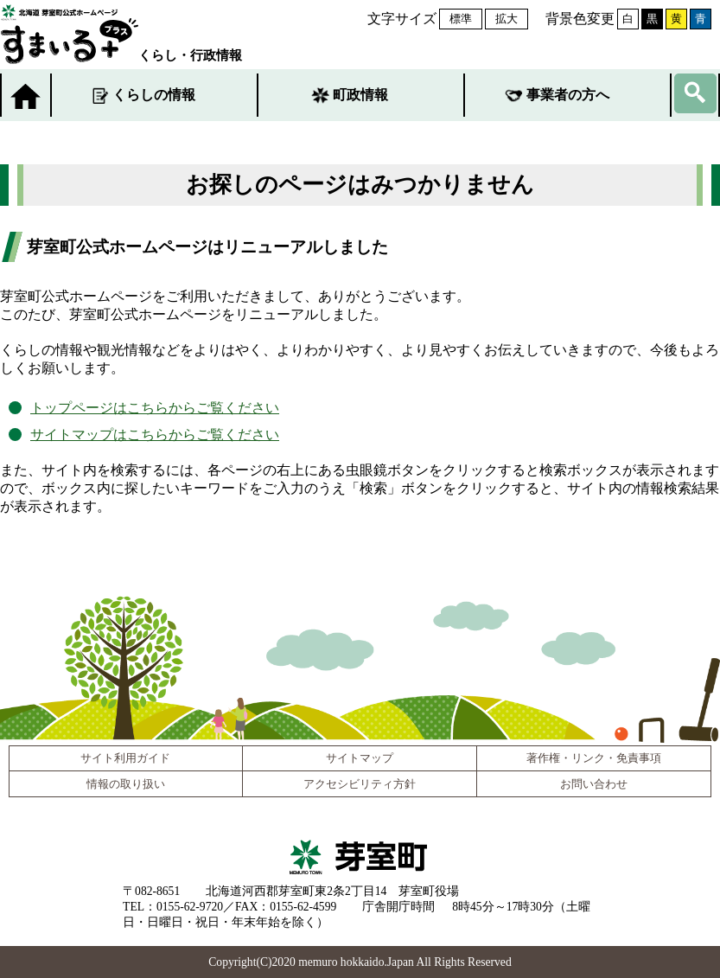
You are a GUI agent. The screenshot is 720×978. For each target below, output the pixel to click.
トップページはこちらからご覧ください (154, 407)
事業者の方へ (567, 94)
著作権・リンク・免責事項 (593, 758)
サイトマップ (359, 758)
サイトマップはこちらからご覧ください (154, 434)
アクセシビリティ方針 (359, 784)
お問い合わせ (594, 784)
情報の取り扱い (125, 784)
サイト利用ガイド (125, 758)
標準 (460, 18)
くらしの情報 (153, 94)
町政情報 (360, 94)
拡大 (506, 18)
